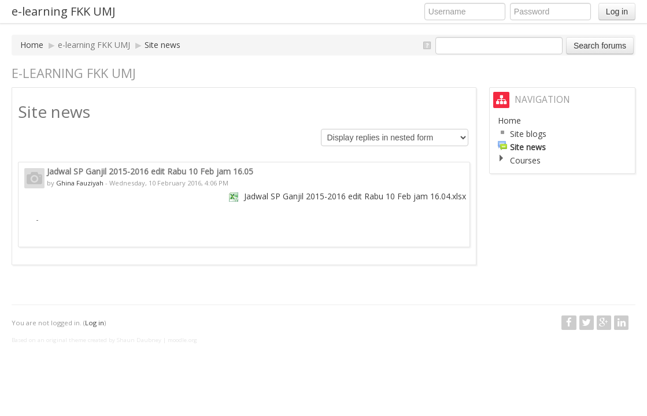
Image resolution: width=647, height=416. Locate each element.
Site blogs (528, 133)
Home (31, 44)
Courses (525, 160)
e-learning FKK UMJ (64, 11)
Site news (162, 44)
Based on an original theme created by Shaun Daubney (86, 340)
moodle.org (182, 340)
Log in (617, 11)
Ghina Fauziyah (79, 183)
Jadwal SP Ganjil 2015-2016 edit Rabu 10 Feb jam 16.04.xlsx (355, 196)
